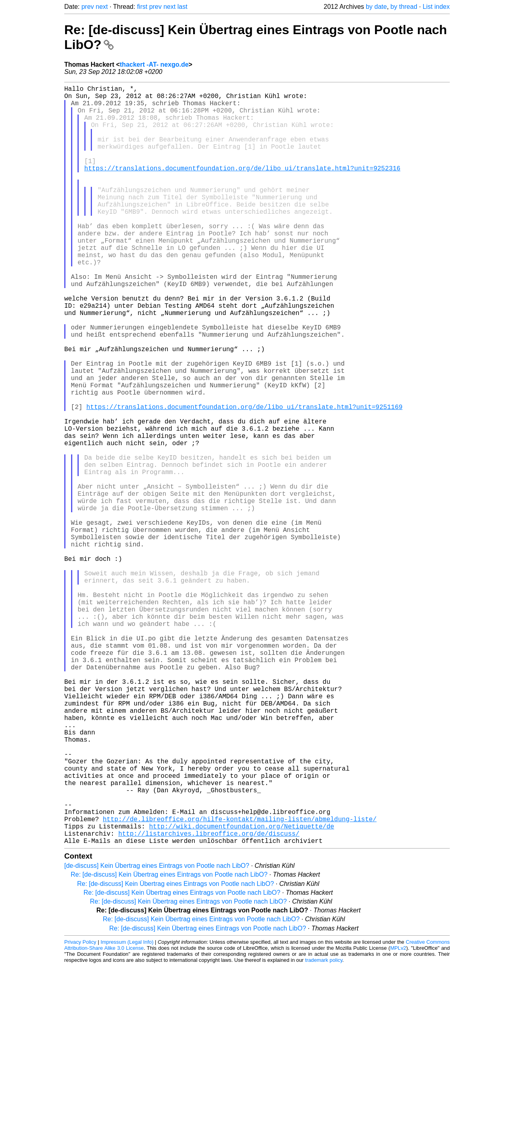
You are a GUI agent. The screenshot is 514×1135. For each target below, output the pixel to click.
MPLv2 (398, 1117)
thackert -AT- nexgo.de (154, 64)
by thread (403, 6)
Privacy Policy (80, 1111)
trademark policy (324, 1129)
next (102, 6)
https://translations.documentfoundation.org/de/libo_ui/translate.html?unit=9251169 (244, 478)
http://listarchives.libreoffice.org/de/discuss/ (208, 1000)
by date (376, 6)
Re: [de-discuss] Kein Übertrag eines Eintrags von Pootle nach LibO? (169, 1043)
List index (436, 6)
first (142, 6)
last (182, 6)
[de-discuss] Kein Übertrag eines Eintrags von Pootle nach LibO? (156, 1034)
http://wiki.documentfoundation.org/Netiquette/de (241, 991)
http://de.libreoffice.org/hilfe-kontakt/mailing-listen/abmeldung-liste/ (240, 982)
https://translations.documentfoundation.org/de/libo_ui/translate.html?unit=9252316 (242, 187)
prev (88, 6)
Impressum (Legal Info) (126, 1111)
